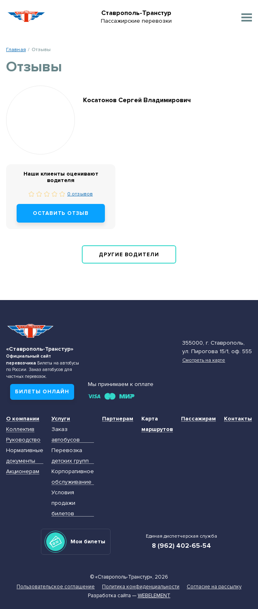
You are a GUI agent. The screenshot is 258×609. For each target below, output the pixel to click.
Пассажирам (198, 418)
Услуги (60, 418)
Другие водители (129, 254)
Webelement (154, 595)
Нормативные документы (24, 455)
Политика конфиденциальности (140, 586)
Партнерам (117, 418)
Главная (16, 49)
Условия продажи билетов (63, 503)
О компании (22, 418)
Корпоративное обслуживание (72, 476)
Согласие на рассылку (214, 586)
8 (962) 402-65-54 (181, 546)
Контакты (238, 418)
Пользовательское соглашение (56, 586)
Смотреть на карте (203, 360)
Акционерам (22, 471)
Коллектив (20, 429)
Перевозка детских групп (70, 455)
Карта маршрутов (157, 424)
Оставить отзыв (61, 213)
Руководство (23, 439)
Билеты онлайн (42, 391)
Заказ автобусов (65, 434)
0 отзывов (80, 194)
